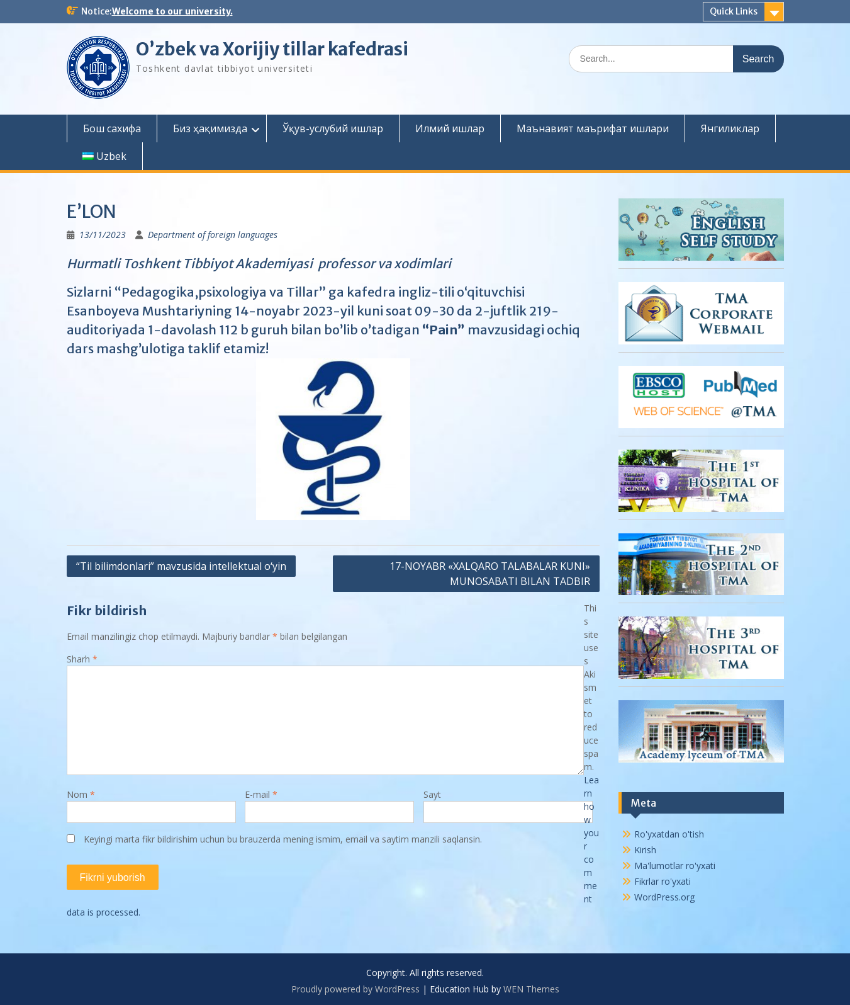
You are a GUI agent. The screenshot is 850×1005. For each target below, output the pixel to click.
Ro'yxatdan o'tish (669, 834)
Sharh (82, 659)
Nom (81, 794)
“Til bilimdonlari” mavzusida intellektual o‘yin (181, 566)
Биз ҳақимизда (210, 128)
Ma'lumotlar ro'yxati (674, 866)
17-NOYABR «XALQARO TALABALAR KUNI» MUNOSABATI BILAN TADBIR (489, 573)
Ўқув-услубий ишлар (332, 128)
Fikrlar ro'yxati (662, 881)
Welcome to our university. (172, 11)
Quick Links (734, 11)
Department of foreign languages (212, 235)
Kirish (645, 850)
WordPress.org (664, 897)
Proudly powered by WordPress (355, 989)
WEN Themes (531, 989)
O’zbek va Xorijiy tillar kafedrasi (272, 49)
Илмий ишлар (449, 128)
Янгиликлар (730, 128)
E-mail (261, 794)
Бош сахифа (112, 128)
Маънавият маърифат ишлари (593, 128)
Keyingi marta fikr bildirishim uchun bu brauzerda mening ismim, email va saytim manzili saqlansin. (283, 839)
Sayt (432, 794)
